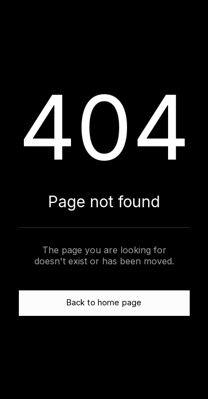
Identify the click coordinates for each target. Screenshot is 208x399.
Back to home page (104, 302)
